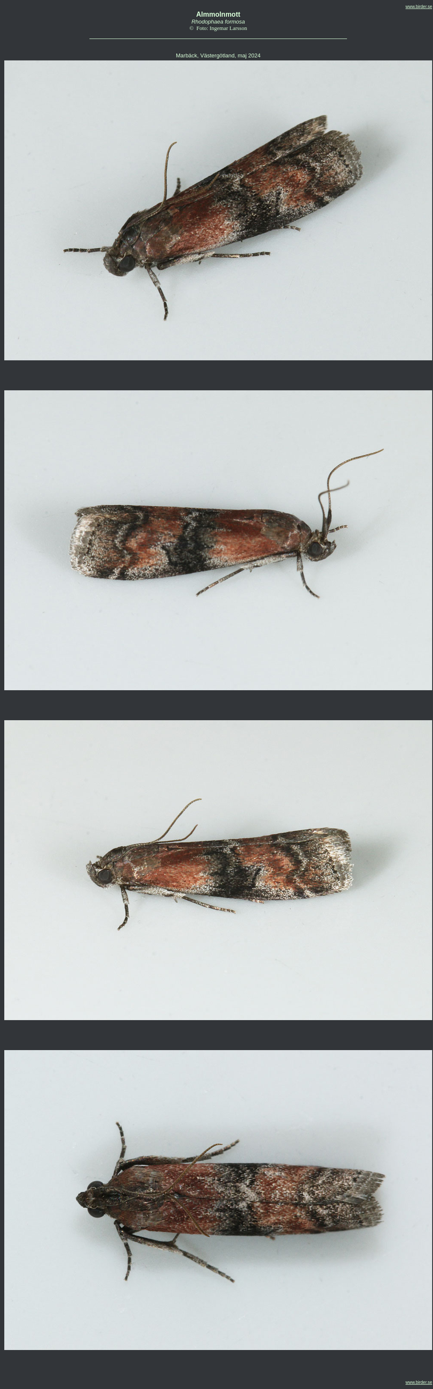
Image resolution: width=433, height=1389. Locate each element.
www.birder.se (419, 6)
